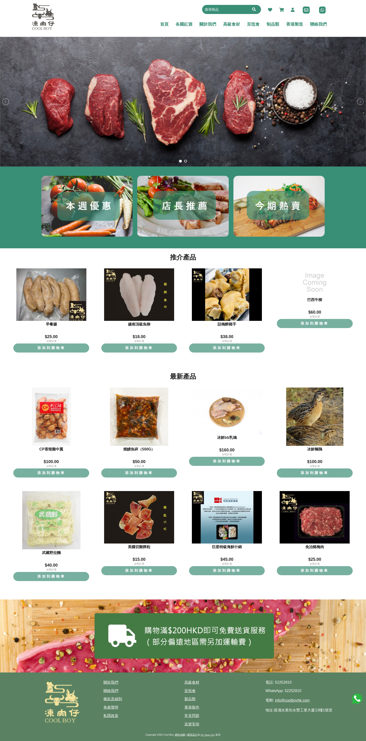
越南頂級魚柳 (139, 324)
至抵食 (190, 691)
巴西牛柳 (314, 300)
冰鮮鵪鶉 (314, 449)
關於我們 (110, 682)
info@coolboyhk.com (292, 700)
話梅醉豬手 (227, 324)
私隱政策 (110, 716)
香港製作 (191, 707)
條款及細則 (112, 699)
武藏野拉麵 (51, 553)
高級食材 (191, 682)
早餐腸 (51, 324)
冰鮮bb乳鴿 (227, 438)
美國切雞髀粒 (139, 547)
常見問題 (191, 716)
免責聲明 (110, 707)
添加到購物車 (51, 348)
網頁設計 (192, 734)
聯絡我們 (110, 691)
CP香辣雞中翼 (51, 449)
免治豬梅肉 (314, 547)
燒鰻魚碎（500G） (139, 449)
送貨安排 (191, 724)
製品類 (190, 699)
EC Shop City (208, 734)
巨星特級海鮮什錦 (227, 547)
